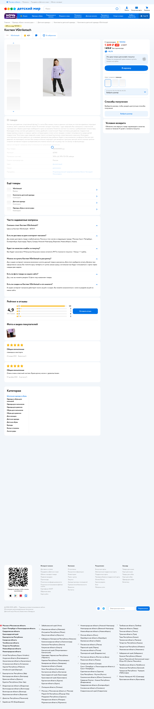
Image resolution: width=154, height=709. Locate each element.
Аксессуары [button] (11, 431)
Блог (96, 585)
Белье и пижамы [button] (13, 428)
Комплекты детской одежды (64, 22)
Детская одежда (44, 22)
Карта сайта (44, 594)
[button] (144, 16)
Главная (7, 22)
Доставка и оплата (47, 569)
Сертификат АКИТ (47, 589)
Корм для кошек (127, 572)
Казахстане (23, 611)
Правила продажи (46, 577)
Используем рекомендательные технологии (18, 609)
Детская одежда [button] (13, 419)
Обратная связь (46, 591)
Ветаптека (125, 582)
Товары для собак (128, 574)
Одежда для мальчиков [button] (15, 404)
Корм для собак (127, 577)
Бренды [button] (10, 425)
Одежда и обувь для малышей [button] (14, 400)
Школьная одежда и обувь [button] (17, 396)
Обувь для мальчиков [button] (15, 410)
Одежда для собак (128, 579)
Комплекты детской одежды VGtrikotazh (92, 22)
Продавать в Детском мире (49, 572)
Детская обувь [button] (12, 422)
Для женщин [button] (11, 416)
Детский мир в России (11, 611)
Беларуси (31, 611)
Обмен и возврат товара (49, 574)
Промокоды (45, 579)
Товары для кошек (128, 569)
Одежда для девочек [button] (14, 407)
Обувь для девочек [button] (14, 413)
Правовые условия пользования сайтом (32, 607)
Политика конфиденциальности (51, 582)
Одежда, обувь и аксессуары (23, 22)
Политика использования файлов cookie (52, 585)
